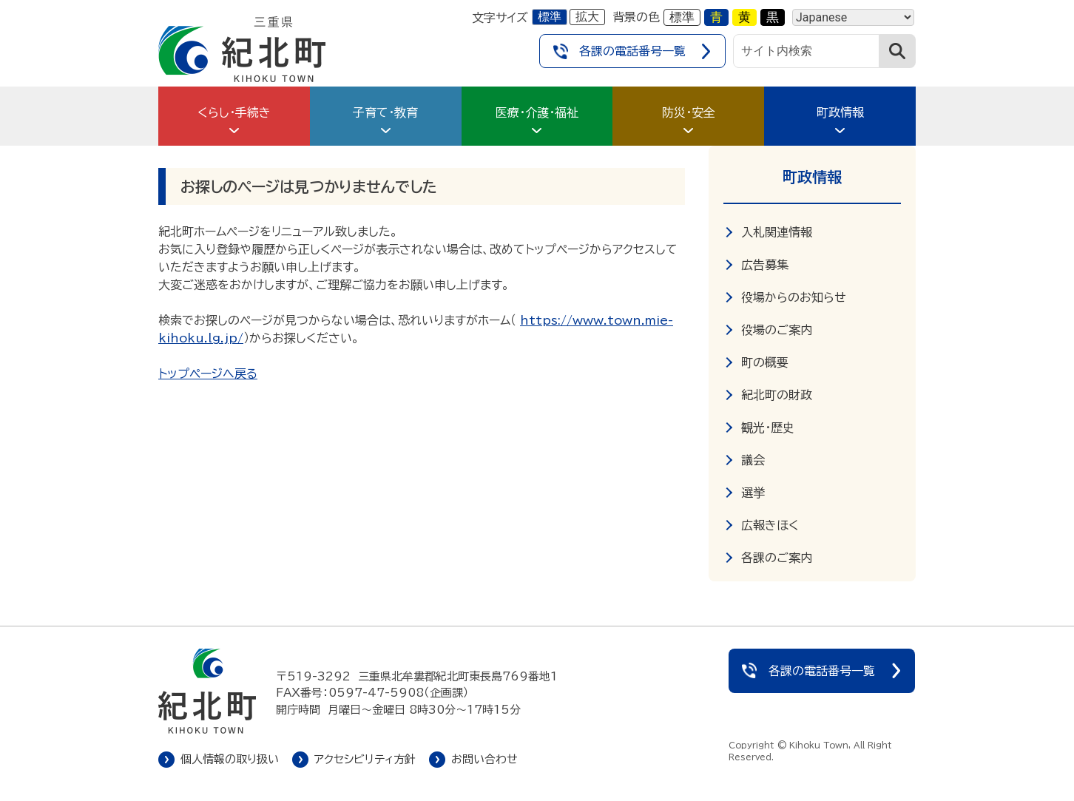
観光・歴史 (767, 427)
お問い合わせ (484, 759)
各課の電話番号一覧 (632, 51)
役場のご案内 (776, 330)
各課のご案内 (776, 558)
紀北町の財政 (776, 395)
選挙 (753, 492)
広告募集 (764, 265)
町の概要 (764, 362)
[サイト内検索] (806, 51)
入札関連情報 (776, 232)
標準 (549, 17)
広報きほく (770, 525)
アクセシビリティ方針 (365, 759)
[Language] (853, 17)
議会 (753, 460)
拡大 (587, 17)
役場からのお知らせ (793, 297)
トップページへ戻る (207, 373)
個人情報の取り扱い (229, 759)
